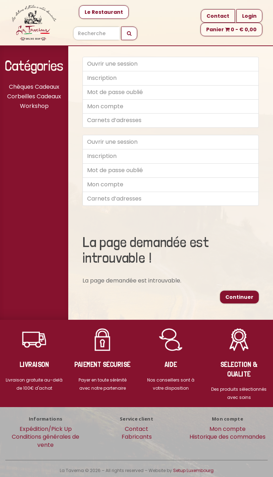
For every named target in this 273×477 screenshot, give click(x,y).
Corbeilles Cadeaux (34, 96)
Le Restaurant (104, 12)
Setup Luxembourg (193, 470)
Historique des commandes (227, 437)
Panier (231, 29)
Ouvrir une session (112, 64)
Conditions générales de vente (45, 441)
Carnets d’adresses (114, 120)
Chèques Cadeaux (34, 87)
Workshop (34, 106)
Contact (218, 16)
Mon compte (105, 106)
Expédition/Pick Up (46, 429)
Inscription (102, 78)
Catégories (34, 65)
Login (249, 16)
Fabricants (137, 437)
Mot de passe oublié (115, 92)
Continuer (239, 297)
